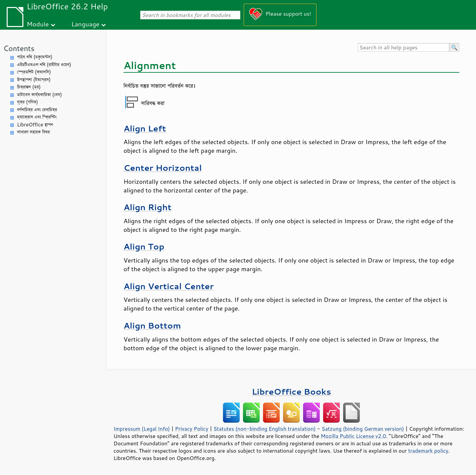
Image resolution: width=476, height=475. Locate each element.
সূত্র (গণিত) (27, 101)
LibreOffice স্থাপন (35, 124)
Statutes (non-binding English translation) (264, 428)
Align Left (145, 128)
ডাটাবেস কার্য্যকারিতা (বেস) (39, 94)
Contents (18, 48)
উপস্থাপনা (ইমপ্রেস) (34, 79)
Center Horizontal (163, 167)
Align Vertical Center (169, 286)
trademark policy (428, 450)
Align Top (144, 246)
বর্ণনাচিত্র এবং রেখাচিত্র (37, 109)
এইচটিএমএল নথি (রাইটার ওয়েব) (44, 64)
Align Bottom (152, 325)
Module (38, 23)
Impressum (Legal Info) (141, 428)
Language (85, 23)
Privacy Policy (191, 428)
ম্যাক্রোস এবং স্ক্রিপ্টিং (37, 116)
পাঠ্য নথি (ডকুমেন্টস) (34, 56)
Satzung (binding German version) (363, 428)
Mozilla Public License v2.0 (353, 436)
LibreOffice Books (291, 391)
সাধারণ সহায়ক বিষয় (33, 131)
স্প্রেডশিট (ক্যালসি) (34, 71)
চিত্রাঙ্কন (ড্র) (29, 86)
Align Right (148, 207)
